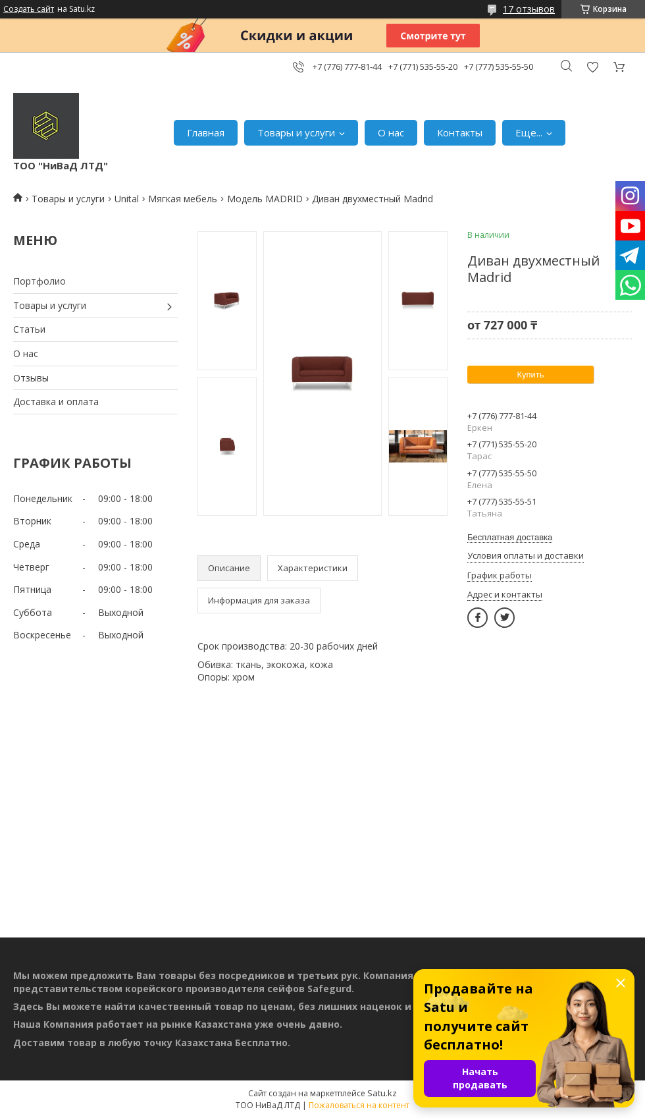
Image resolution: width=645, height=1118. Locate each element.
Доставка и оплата (56, 401)
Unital (127, 198)
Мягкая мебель (182, 198)
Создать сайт (28, 9)
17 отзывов (529, 9)
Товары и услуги (296, 132)
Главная (205, 132)
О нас (391, 132)
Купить (530, 374)
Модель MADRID (265, 198)
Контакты (459, 132)
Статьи (29, 329)
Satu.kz (382, 1093)
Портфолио (39, 281)
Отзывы (31, 378)
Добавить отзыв (592, 66)
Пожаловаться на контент (359, 1105)
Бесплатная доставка (509, 537)
